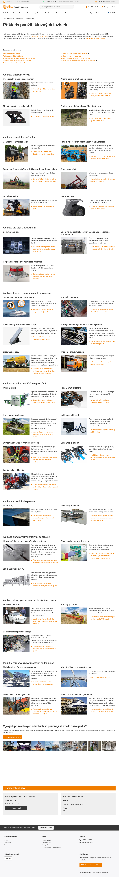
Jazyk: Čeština (85, 872)
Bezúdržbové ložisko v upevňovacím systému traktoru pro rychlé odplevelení (45, 459)
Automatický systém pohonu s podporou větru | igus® (43, 311)
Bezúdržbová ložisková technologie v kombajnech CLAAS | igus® (102, 618)
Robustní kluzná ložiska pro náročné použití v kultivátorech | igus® (102, 157)
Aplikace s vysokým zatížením (13, 56)
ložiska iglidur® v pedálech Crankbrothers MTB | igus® (99, 401)
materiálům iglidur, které (40, 36)
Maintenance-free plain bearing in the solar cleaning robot (102, 343)
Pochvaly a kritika (46, 828)
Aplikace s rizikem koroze (11, 54)
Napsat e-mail (16, 808)
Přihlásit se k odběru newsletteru (90, 865)
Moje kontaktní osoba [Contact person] (96, 13)
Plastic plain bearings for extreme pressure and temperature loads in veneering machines (101, 518)
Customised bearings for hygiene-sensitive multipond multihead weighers (44, 276)
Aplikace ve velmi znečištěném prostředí (74, 54)
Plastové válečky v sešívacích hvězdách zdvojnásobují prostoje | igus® (44, 648)
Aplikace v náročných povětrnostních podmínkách (19, 63)
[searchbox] (55, 7)
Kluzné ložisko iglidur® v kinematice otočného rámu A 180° (102, 180)
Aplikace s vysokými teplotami (71, 56)
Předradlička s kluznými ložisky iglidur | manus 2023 (100, 120)
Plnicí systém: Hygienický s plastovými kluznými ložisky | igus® (45, 585)
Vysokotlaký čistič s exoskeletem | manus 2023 (44, 90)
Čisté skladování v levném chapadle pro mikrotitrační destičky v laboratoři (45, 561)
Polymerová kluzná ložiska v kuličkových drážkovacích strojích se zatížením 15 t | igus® (45, 711)
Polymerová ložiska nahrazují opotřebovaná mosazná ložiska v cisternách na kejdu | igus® (44, 371)
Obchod (5, 13)
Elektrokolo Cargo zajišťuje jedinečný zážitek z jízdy (102, 431)
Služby (58, 13)
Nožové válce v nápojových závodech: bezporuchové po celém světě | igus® (44, 518)
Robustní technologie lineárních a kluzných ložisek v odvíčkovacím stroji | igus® (44, 249)
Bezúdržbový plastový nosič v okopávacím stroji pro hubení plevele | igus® (102, 457)
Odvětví (47, 13)
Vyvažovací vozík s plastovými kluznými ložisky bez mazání (100, 95)
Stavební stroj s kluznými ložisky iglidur (44, 207)
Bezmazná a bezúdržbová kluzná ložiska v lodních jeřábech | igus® (101, 710)
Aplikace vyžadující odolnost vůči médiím (17, 61)
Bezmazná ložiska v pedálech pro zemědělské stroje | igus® (44, 338)
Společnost (68, 13)
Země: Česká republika (100, 872)
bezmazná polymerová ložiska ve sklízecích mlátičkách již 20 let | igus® (44, 434)
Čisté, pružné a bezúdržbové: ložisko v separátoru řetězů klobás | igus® (102, 248)
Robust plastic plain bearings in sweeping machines (101, 363)
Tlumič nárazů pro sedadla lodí (43, 116)
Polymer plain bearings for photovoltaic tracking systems (43, 683)
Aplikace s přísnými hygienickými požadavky (76, 58)
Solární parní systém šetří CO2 (100, 677)
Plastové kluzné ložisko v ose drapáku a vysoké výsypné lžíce (43, 153)
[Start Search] (71, 7)
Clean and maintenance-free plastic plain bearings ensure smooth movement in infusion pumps (102, 556)
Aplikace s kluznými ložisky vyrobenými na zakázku (78, 61)
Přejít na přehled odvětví (13, 737)
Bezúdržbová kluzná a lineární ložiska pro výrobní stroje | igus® (44, 401)
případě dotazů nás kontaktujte (95, 38)
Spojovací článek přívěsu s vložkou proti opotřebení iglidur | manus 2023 (45, 180)
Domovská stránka (8, 18)
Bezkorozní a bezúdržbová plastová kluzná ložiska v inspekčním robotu (102, 311)
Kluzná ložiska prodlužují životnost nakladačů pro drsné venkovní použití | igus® (45, 487)
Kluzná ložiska (19, 18)
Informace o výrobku (33, 13)
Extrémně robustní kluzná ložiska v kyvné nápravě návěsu (102, 207)
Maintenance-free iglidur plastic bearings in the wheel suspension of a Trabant (45, 621)
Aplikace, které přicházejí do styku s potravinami (19, 58)
